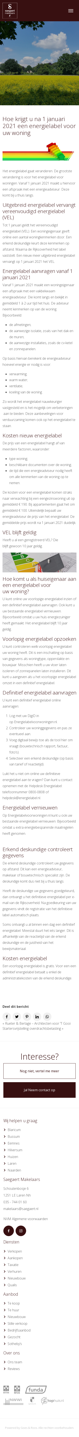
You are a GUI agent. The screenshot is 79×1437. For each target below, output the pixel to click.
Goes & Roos (29, 1428)
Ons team (15, 1362)
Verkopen (15, 1251)
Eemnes (14, 1143)
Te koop (14, 1303)
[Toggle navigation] (70, 10)
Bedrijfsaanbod (19, 1330)
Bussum (14, 1136)
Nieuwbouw (17, 1278)
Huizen (13, 1156)
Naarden (14, 1170)
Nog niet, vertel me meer (39, 1071)
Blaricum (14, 1129)
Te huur (13, 1310)
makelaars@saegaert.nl (20, 1208)
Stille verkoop (17, 1323)
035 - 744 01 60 (15, 1202)
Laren (12, 1163)
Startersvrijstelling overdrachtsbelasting (32, 1028)
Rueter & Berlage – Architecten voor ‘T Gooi (38, 1023)
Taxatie (13, 1264)
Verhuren (14, 1271)
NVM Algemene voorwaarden (25, 1219)
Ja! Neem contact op (39, 1090)
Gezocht (14, 1337)
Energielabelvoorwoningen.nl (35, 722)
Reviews (14, 1368)
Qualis (12, 1285)
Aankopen (15, 1258)
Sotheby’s (15, 1343)
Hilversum (15, 1150)
